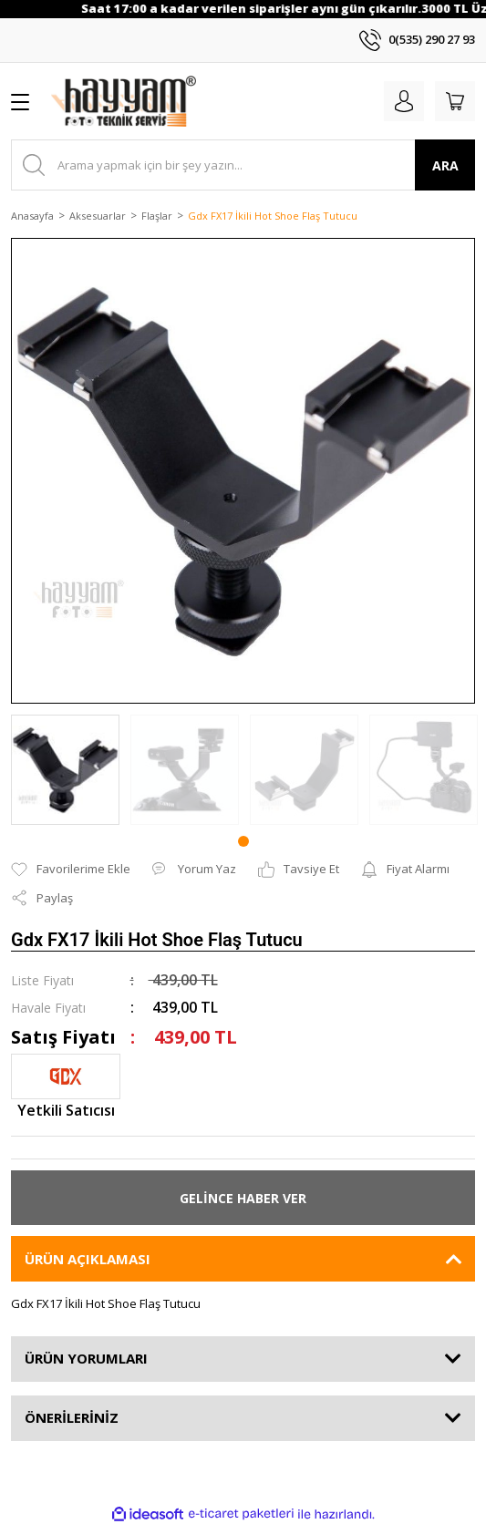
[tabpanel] (65, 770)
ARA (445, 165)
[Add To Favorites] (70, 869)
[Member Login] (404, 101)
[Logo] (123, 101)
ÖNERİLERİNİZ (72, 1417)
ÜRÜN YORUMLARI (86, 1358)
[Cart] (455, 101)
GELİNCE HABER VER (243, 1198)
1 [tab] (243, 841)
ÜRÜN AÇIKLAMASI (87, 1259)
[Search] (243, 164)
